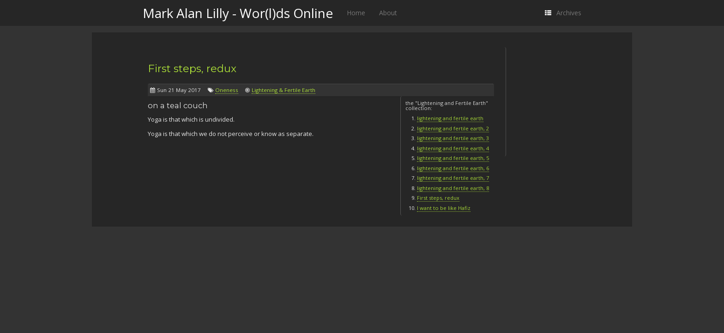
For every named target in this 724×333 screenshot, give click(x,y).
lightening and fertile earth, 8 (453, 188)
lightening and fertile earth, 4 (453, 148)
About (388, 12)
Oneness (226, 89)
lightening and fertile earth (450, 118)
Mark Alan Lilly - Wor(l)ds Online (238, 13)
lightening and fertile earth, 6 (453, 168)
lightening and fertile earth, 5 (453, 157)
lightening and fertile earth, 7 (453, 177)
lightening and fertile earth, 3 (453, 138)
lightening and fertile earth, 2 (453, 128)
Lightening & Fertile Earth (283, 89)
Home (356, 12)
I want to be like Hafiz (444, 207)
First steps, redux (192, 68)
